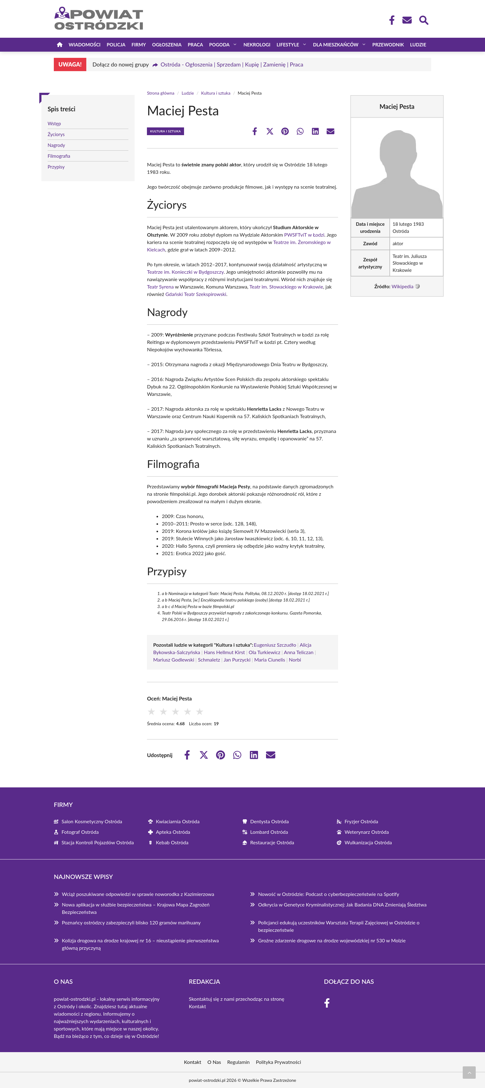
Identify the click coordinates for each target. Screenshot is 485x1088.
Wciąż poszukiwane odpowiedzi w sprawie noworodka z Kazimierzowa (138, 894)
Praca (195, 44)
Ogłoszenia (167, 44)
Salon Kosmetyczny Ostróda (92, 821)
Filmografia (59, 156)
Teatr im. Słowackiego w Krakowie (286, 286)
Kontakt (197, 1006)
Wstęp (54, 123)
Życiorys (56, 134)
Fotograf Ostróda (80, 832)
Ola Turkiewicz (264, 652)
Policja (116, 44)
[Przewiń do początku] (469, 1072)
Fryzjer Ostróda (361, 821)
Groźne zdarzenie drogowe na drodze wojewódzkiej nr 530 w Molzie (332, 940)
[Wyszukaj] (423, 19)
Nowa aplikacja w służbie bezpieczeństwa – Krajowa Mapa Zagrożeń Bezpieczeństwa (135, 908)
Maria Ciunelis (269, 659)
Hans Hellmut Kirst (224, 652)
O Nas (214, 1062)
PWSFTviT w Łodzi (304, 235)
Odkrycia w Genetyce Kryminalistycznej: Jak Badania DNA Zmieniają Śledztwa (342, 904)
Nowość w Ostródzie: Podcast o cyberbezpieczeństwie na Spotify (328, 894)
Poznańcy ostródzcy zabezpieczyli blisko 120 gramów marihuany (131, 922)
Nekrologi (256, 44)
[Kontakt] (406, 20)
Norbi (295, 659)
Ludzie (418, 44)
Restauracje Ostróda (272, 842)
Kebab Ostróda (172, 842)
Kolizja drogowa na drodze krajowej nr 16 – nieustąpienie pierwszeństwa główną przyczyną (140, 944)
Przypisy (56, 166)
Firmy (138, 44)
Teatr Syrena (160, 286)
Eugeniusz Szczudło (275, 645)
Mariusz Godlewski (173, 659)
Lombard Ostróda (269, 832)
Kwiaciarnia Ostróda (178, 821)
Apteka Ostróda (173, 832)
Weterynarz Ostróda (367, 832)
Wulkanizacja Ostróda (368, 842)
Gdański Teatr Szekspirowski (195, 294)
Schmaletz (209, 659)
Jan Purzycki (237, 659)
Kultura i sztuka (215, 93)
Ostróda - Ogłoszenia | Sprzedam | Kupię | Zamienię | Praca (232, 64)
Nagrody (56, 145)
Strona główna (160, 93)
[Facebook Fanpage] (390, 20)
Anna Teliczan (299, 652)
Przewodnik (388, 44)
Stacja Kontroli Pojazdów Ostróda (98, 842)
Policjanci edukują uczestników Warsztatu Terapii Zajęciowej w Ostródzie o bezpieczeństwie (338, 926)
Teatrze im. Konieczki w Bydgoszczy (185, 272)
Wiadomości (85, 44)
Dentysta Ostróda (269, 821)
